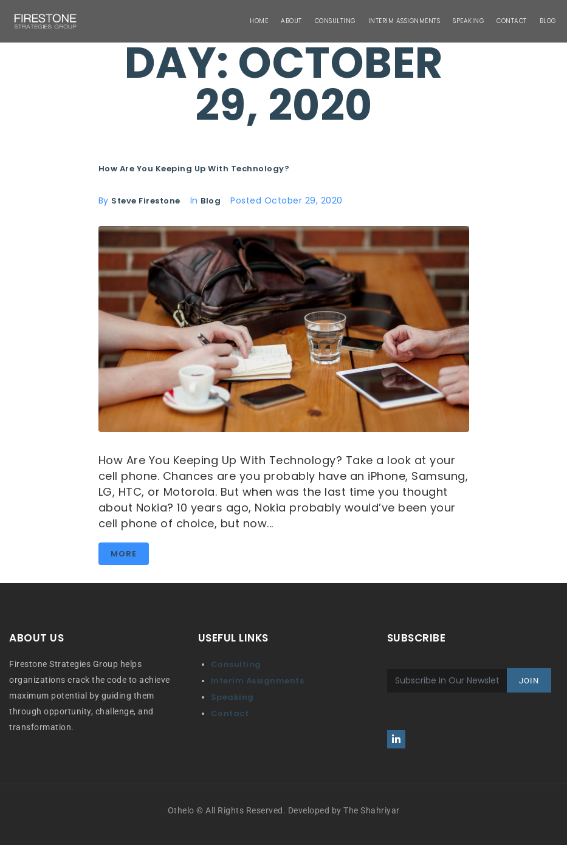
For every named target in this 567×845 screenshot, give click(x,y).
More (124, 553)
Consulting (236, 664)
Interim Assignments (257, 680)
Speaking (232, 697)
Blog (211, 201)
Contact (230, 713)
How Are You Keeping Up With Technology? (194, 168)
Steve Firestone (145, 201)
